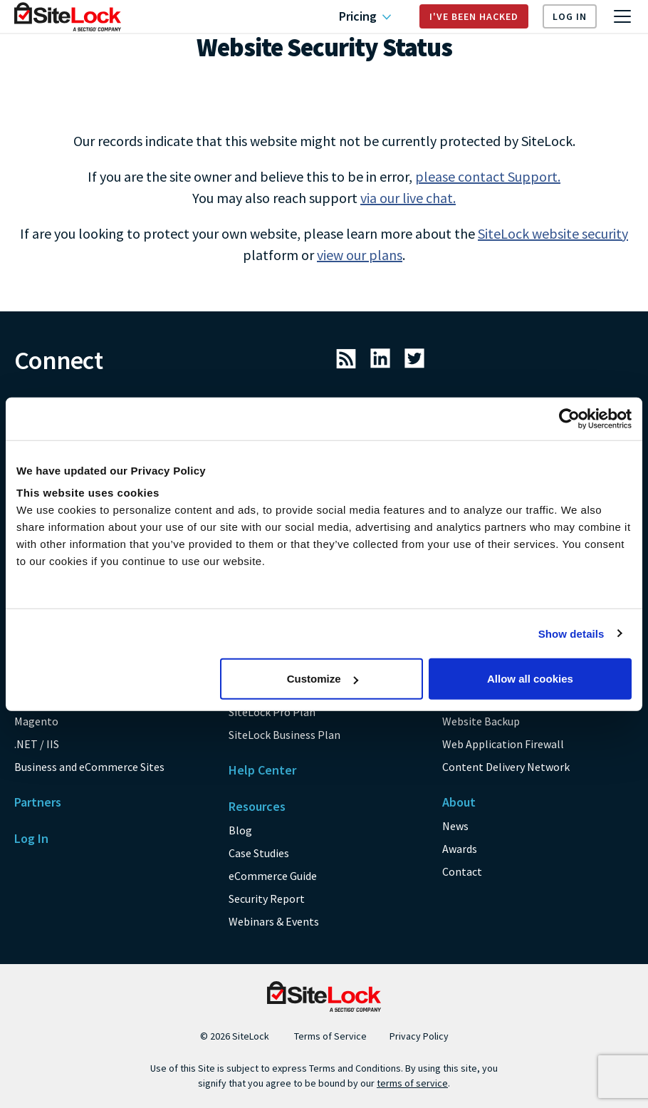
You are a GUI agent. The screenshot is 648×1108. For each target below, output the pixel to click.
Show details (571, 633)
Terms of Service (330, 1036)
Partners (37, 802)
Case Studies (259, 853)
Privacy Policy (419, 1036)
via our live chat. (408, 198)
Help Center (262, 770)
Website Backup (481, 721)
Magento (36, 721)
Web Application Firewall (503, 744)
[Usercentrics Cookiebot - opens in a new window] (569, 418)
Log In (570, 16)
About (459, 802)
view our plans (359, 255)
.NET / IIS (36, 744)
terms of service (412, 1083)
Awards (459, 849)
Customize (322, 679)
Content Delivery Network (506, 767)
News (455, 826)
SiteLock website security (553, 233)
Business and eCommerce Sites (89, 767)
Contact (462, 871)
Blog (240, 830)
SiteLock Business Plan (284, 735)
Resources (257, 806)
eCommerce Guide (273, 876)
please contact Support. (487, 176)
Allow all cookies (530, 679)
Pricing (365, 16)
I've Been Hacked (473, 16)
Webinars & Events (274, 921)
